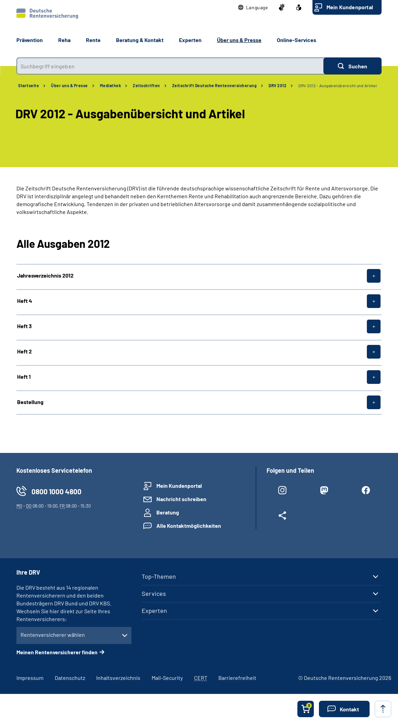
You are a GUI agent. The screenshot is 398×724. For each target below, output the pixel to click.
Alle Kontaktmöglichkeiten (188, 525)
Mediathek (110, 85)
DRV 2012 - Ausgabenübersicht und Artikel (337, 85)
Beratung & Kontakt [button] (140, 40)
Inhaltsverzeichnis (118, 677)
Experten (154, 610)
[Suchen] (352, 66)
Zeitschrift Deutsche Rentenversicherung (214, 85)
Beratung (167, 512)
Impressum (29, 677)
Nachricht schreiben (181, 499)
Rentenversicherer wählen (53, 634)
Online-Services (296, 40)
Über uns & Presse (69, 85)
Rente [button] (93, 40)
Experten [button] (190, 40)
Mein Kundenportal (349, 7)
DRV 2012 (277, 85)
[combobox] (169, 66)
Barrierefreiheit (237, 677)
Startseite (28, 85)
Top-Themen (159, 576)
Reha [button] (64, 40)
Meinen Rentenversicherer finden (57, 652)
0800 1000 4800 (56, 491)
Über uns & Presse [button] (239, 40)
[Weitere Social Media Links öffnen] (282, 517)
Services (154, 593)
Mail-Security (167, 677)
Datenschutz (70, 677)
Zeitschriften (146, 85)
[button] (253, 7)
